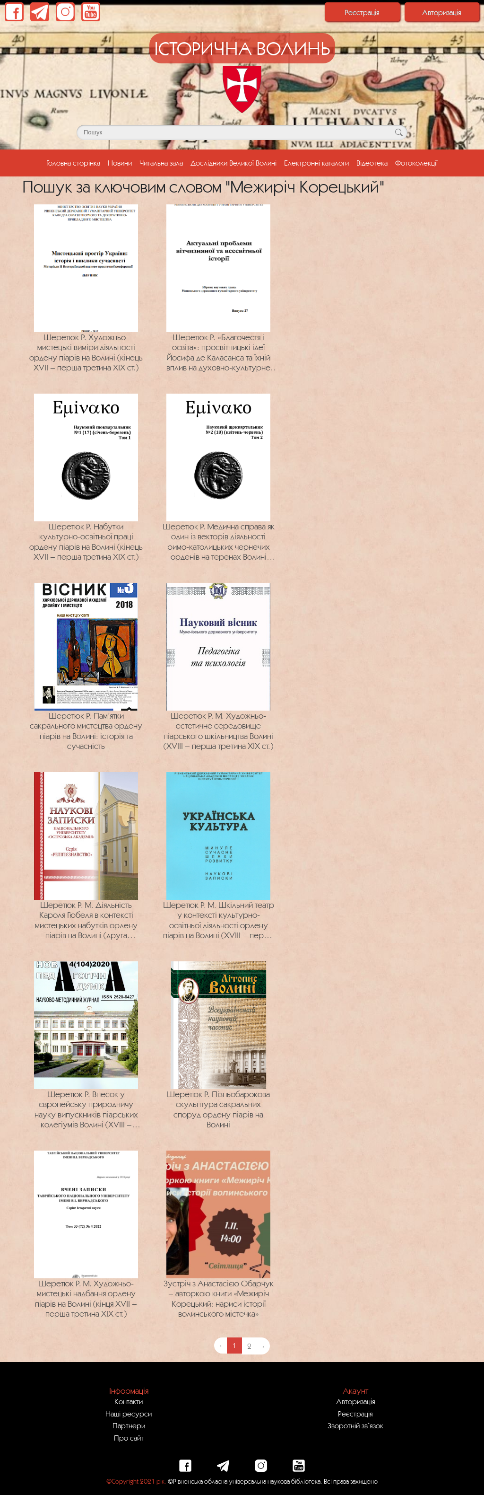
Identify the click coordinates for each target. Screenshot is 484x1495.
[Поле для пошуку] (242, 132)
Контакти (128, 1401)
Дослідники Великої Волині (233, 162)
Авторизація (441, 12)
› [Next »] (263, 1346)
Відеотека (372, 162)
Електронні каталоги (316, 162)
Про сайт (129, 1437)
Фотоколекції (416, 162)
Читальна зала (161, 162)
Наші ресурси (128, 1413)
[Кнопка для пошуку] (398, 132)
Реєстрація (362, 12)
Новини (120, 162)
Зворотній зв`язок (355, 1425)
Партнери (128, 1425)
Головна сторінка (75, 162)
